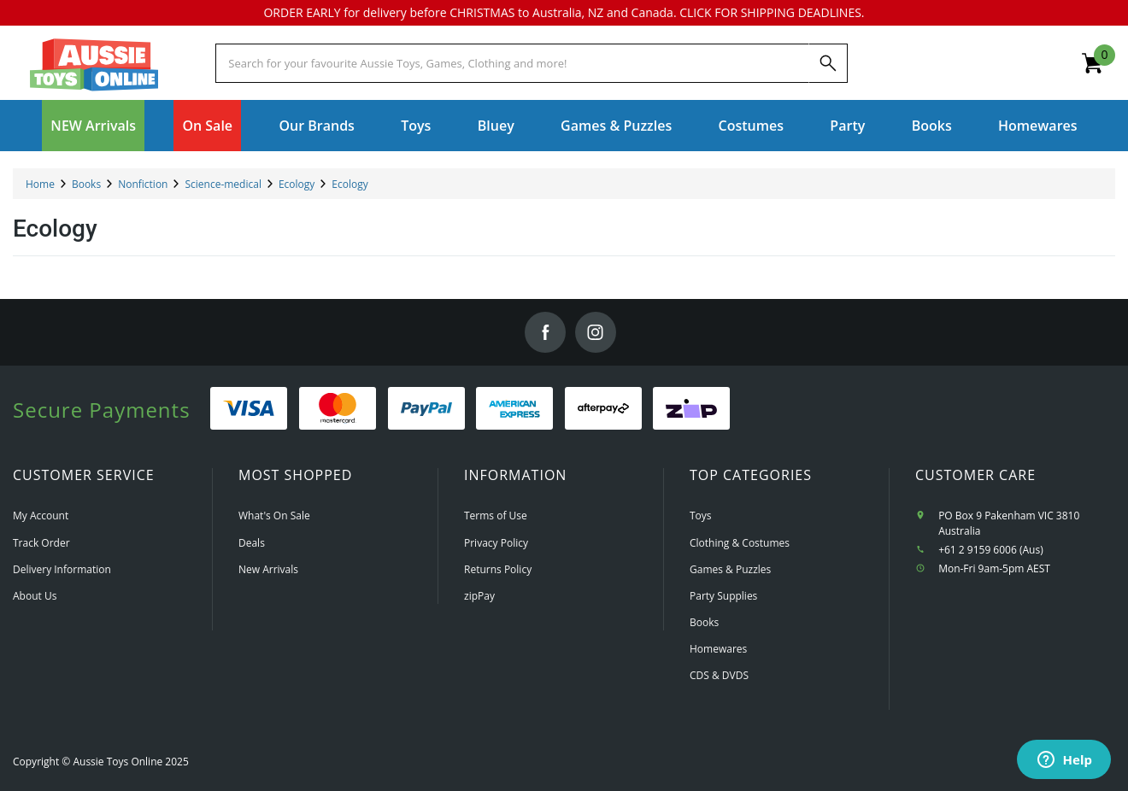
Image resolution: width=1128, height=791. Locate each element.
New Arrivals (268, 569)
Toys (701, 515)
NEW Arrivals (93, 125)
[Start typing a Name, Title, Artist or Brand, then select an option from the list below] (511, 63)
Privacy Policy (496, 543)
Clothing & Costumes (740, 543)
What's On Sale (274, 515)
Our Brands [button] (316, 125)
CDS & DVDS (719, 675)
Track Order (41, 543)
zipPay (479, 596)
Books (932, 125)
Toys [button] (416, 125)
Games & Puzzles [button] (616, 125)
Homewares (718, 649)
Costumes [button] (751, 125)
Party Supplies (723, 596)
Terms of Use (495, 515)
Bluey (496, 125)
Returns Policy (498, 569)
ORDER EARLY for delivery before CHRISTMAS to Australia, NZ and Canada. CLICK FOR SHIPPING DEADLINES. (563, 12)
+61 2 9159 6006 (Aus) (990, 549)
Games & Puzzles (730, 569)
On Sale (207, 125)
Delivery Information (62, 569)
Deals (251, 543)
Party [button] (847, 125)
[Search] (828, 63)
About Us (34, 596)
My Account (40, 515)
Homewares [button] (1038, 125)
